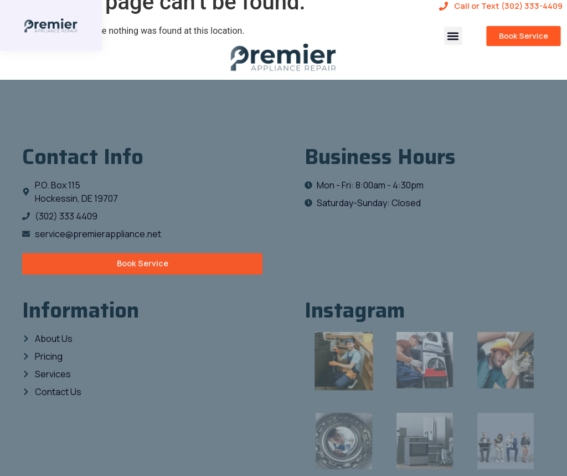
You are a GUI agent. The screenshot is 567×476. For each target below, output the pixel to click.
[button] (453, 36)
